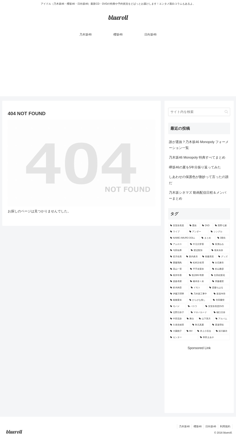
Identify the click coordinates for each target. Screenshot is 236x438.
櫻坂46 (198, 426)
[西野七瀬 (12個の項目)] (221, 225)
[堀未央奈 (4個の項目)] (220, 250)
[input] (199, 112)
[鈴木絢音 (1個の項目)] (178, 288)
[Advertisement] (118, 70)
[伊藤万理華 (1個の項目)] (178, 294)
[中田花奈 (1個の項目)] (176, 319)
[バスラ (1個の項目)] (194, 306)
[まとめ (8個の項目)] (207, 238)
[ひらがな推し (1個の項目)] (199, 300)
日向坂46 (210, 426)
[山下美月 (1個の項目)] (205, 319)
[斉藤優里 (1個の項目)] (220, 281)
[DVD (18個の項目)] (206, 225)
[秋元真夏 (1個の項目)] (200, 325)
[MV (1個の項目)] (190, 331)
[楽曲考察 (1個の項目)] (178, 281)
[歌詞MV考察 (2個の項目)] (198, 275)
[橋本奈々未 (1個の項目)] (199, 281)
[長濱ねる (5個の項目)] (220, 244)
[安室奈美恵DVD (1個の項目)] (217, 306)
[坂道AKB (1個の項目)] (221, 294)
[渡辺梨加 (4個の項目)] (199, 250)
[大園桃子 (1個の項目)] (176, 331)
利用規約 (225, 426)
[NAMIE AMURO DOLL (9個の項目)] (184, 238)
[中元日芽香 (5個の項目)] (199, 244)
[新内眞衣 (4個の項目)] (192, 256)
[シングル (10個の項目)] (219, 232)
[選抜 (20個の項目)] (194, 225)
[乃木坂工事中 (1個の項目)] (200, 294)
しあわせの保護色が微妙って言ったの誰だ (199, 180)
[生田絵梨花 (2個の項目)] (219, 275)
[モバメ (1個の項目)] (177, 306)
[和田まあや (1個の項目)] (214, 337)
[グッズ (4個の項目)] (223, 256)
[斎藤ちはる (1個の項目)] (219, 288)
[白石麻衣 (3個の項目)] (220, 263)
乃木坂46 (184, 426)
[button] (226, 112)
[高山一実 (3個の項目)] (178, 269)
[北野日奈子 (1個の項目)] (178, 312)
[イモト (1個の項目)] (198, 288)
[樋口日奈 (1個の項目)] (221, 312)
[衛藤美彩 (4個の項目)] (208, 256)
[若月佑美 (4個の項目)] (176, 256)
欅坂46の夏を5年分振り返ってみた (195, 167)
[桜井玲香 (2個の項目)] (178, 275)
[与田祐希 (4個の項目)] (178, 250)
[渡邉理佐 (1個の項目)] (220, 325)
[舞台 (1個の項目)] (191, 319)
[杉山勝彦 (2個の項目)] (220, 269)
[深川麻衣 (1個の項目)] (222, 331)
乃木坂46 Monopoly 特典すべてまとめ (197, 157)
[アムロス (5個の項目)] (178, 244)
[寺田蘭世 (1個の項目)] (220, 300)
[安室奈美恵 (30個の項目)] (178, 225)
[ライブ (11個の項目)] (178, 232)
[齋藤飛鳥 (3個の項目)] (178, 263)
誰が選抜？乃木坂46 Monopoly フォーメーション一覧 (199, 145)
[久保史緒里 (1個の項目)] (179, 325)
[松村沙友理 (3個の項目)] (199, 263)
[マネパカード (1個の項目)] (200, 312)
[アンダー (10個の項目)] (198, 232)
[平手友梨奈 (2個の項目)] (199, 269)
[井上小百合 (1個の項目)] (205, 331)
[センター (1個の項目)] (183, 337)
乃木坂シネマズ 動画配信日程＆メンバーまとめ (197, 195)
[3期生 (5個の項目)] (223, 238)
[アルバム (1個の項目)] (222, 319)
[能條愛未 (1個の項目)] (178, 300)
